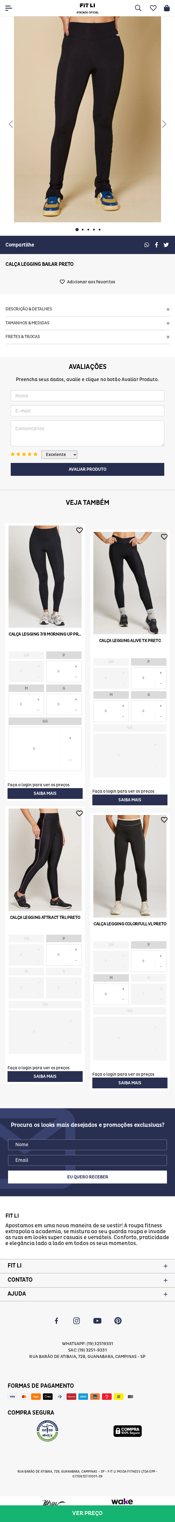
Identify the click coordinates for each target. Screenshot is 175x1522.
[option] (87, 119)
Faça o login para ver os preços (39, 785)
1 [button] (77, 229)
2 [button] (82, 229)
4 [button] (94, 229)
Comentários (87, 433)
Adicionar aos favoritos (91, 282)
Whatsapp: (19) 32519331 (87, 1343)
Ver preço (87, 1513)
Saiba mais (45, 793)
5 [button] (99, 229)
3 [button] (88, 229)
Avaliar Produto (87, 469)
